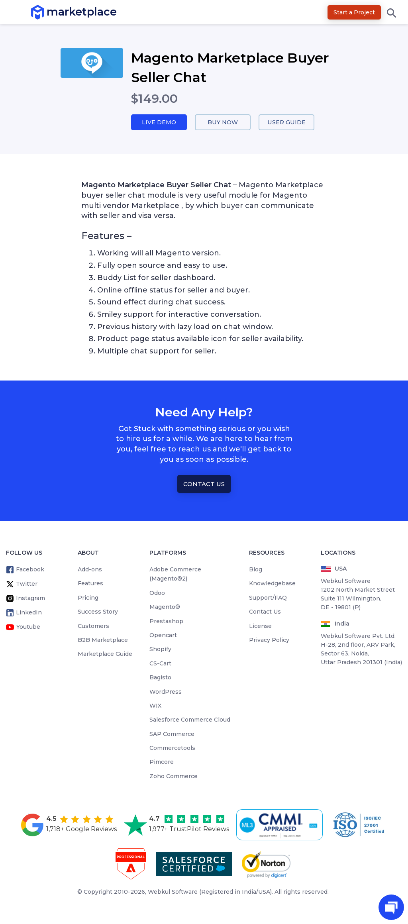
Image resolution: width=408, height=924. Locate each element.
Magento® (164, 607)
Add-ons (90, 569)
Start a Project (354, 12)
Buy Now (223, 122)
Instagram (30, 598)
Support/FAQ (268, 598)
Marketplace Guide (105, 654)
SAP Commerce (171, 734)
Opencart (163, 635)
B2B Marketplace (103, 640)
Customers (93, 626)
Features (90, 584)
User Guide (286, 122)
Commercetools (172, 748)
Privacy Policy (269, 640)
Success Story (98, 612)
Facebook (30, 569)
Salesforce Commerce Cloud (189, 720)
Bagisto (160, 677)
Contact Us (204, 484)
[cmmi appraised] (281, 825)
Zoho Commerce (173, 776)
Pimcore (161, 762)
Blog (255, 569)
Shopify (160, 649)
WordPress (165, 692)
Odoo (157, 593)
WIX (155, 706)
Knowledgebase (272, 584)
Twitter (26, 584)
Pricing (88, 598)
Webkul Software (173, 892)
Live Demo (159, 122)
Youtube (28, 627)
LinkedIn (29, 612)
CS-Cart (160, 663)
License (260, 626)
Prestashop (166, 621)
